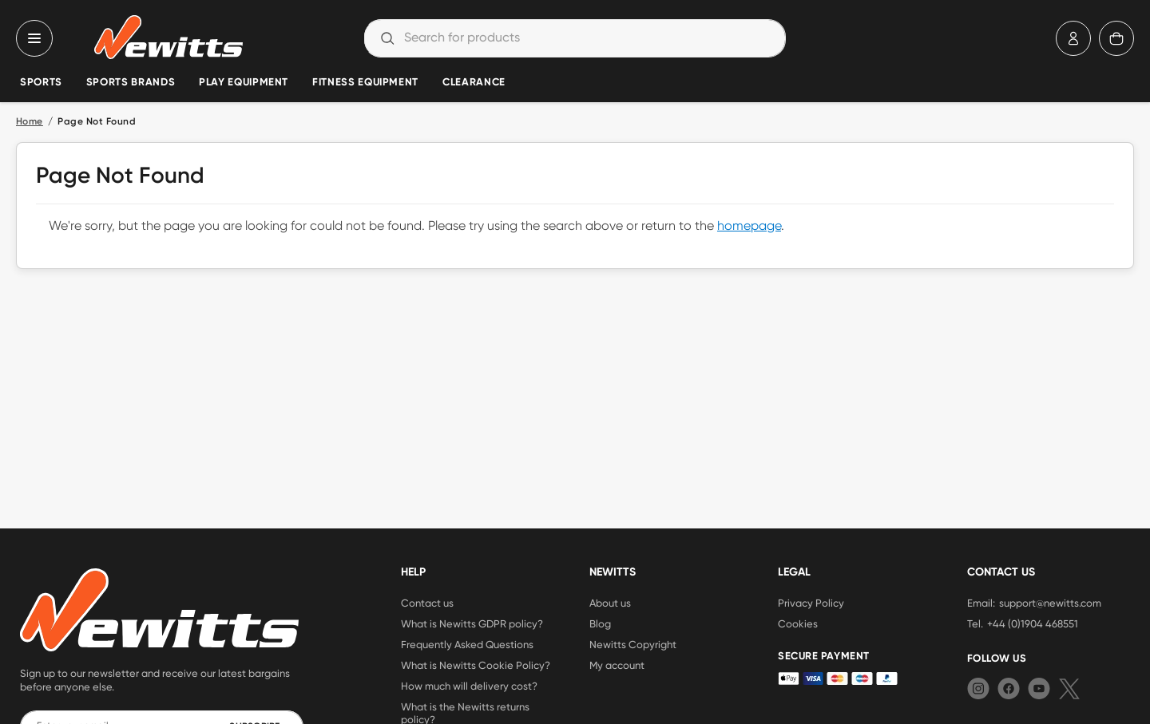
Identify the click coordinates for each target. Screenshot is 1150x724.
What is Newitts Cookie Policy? (475, 665)
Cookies (798, 623)
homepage (749, 226)
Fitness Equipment (365, 82)
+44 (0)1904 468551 (1032, 623)
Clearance (474, 82)
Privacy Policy (811, 602)
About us (610, 602)
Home (29, 122)
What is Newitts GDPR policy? (472, 623)
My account (616, 665)
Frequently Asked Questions (467, 644)
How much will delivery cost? (469, 685)
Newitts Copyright (632, 644)
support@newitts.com (1050, 602)
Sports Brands (130, 82)
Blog (600, 623)
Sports (41, 82)
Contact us (427, 602)
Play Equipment (243, 82)
